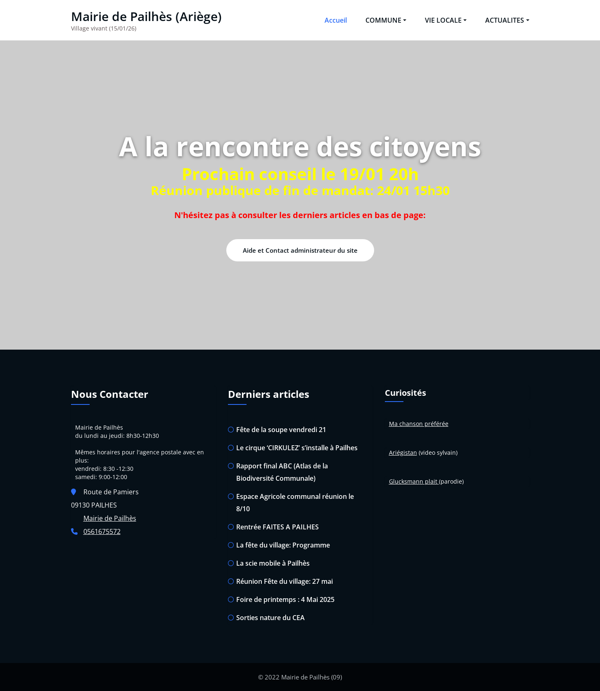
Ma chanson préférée (418, 424)
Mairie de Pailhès (109, 518)
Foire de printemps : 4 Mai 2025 (285, 599)
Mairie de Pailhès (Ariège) (146, 16)
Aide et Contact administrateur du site (300, 250)
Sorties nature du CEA (270, 617)
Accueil (336, 20)
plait (431, 481)
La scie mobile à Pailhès (273, 563)
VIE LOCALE (446, 20)
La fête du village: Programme (283, 545)
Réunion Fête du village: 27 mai (284, 581)
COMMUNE (385, 20)
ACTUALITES (507, 20)
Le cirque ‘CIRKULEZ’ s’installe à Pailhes (297, 447)
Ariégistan (403, 452)
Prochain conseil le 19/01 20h (300, 173)
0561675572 (102, 531)
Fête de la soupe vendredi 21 (281, 429)
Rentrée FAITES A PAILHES (277, 526)
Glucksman (404, 481)
